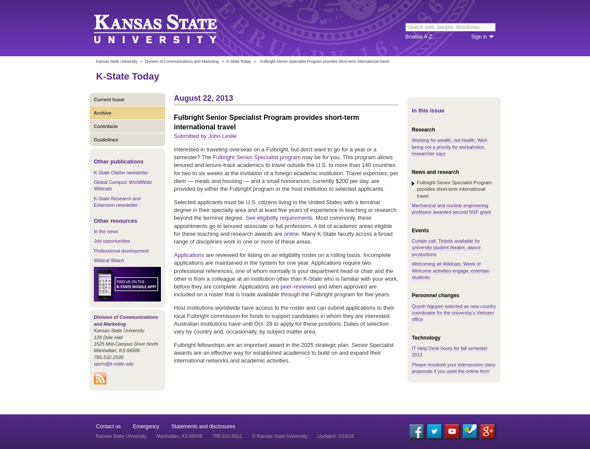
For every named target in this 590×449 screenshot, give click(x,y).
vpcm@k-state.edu (114, 363)
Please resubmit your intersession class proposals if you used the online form (453, 368)
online (291, 234)
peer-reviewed (298, 286)
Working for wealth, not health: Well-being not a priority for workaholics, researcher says (450, 147)
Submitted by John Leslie (205, 136)
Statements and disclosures (203, 426)
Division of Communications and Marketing (182, 61)
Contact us (108, 426)
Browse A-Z (418, 37)
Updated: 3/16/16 (335, 436)
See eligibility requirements (279, 218)
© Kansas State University (280, 436)
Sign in (479, 37)
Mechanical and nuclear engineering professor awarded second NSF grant (451, 209)
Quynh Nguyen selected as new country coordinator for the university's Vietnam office (454, 313)
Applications (189, 255)
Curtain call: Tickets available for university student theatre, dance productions (446, 247)
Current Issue (109, 99)
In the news (106, 231)
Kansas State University (166, 28)
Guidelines (106, 139)
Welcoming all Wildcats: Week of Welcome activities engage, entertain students (451, 270)
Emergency (146, 426)
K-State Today (238, 61)
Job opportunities (112, 241)
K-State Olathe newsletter (121, 172)
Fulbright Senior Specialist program (257, 157)
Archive (102, 112)
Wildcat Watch (109, 260)
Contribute (106, 126)
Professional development (121, 250)
